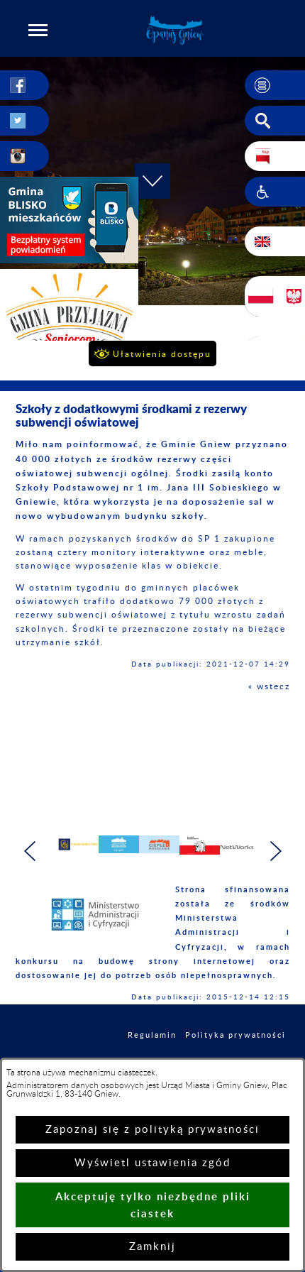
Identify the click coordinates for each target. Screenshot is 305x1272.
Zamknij (152, 1246)
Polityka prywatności (235, 1035)
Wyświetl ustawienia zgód (152, 1163)
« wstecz (269, 686)
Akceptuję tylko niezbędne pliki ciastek (152, 1205)
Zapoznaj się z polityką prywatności (152, 1129)
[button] (38, 29)
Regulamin (152, 1035)
